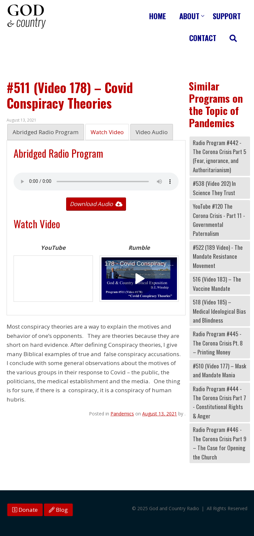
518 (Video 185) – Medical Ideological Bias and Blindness (219, 311)
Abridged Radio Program (46, 132)
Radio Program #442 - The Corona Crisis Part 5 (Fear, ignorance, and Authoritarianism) (219, 156)
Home (157, 15)
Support (227, 15)
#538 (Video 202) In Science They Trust (214, 187)
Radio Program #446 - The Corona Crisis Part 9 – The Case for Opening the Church (219, 443)
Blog (58, 509)
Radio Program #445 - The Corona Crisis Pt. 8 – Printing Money (218, 343)
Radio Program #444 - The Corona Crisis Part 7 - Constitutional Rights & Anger (219, 402)
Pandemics (122, 413)
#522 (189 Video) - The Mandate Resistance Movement (218, 256)
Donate (25, 509)
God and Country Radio (26, 16)
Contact (202, 37)
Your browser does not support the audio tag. (96, 181)
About (189, 15)
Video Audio (152, 132)
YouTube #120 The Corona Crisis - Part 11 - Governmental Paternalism (219, 220)
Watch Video (107, 132)
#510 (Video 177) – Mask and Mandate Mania (219, 370)
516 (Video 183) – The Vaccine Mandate (217, 283)
